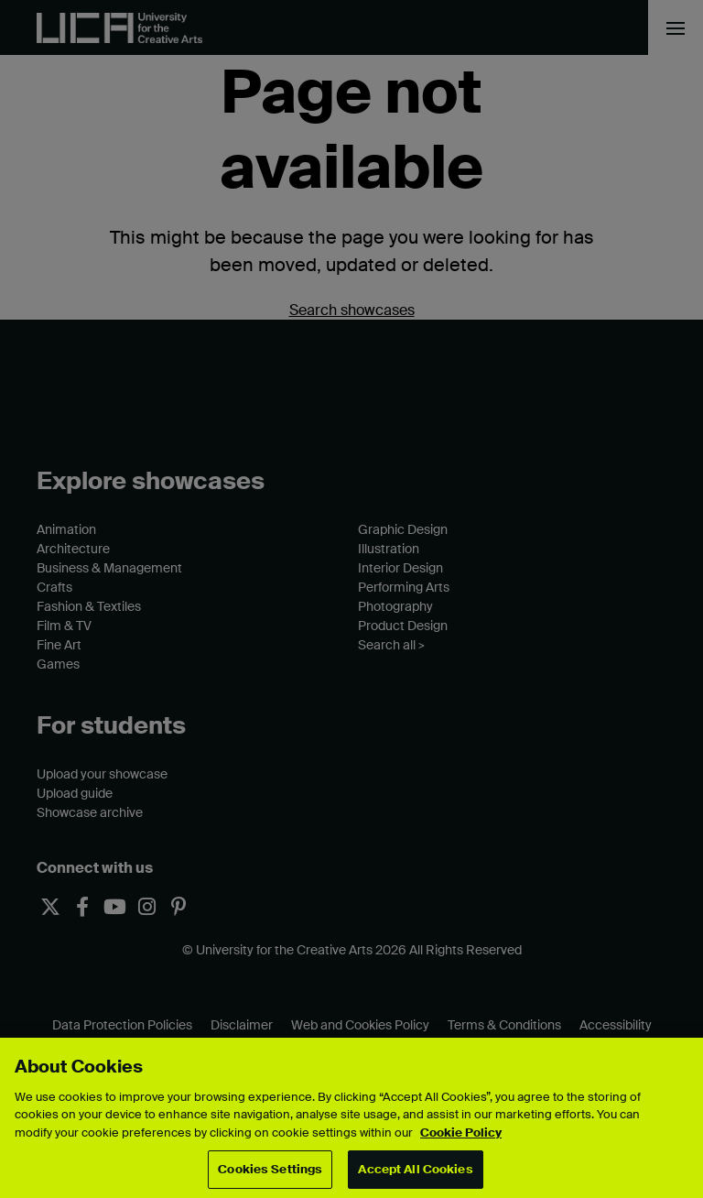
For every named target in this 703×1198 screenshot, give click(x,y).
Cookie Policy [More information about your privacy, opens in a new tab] (461, 1132)
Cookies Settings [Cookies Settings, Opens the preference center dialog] (270, 1169)
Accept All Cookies (415, 1169)
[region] (351, 1118)
